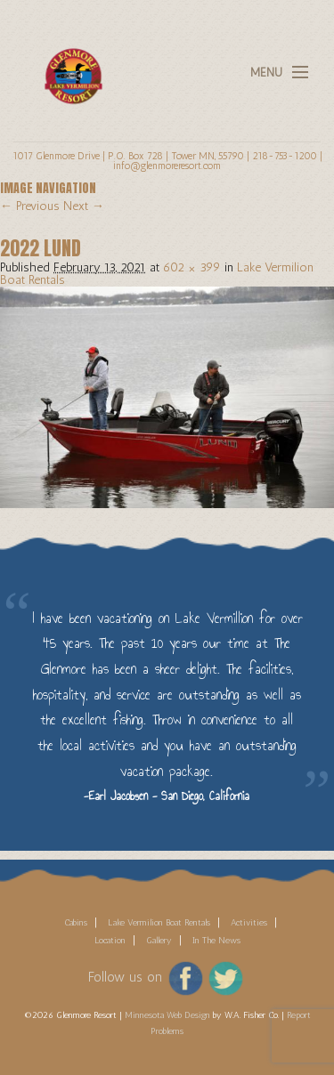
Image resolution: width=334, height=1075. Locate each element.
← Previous (30, 206)
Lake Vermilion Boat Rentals (159, 922)
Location (110, 940)
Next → (83, 206)
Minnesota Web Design (167, 1015)
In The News (216, 940)
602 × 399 (192, 267)
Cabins (75, 922)
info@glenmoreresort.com (167, 165)
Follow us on (125, 977)
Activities (249, 922)
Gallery (159, 940)
